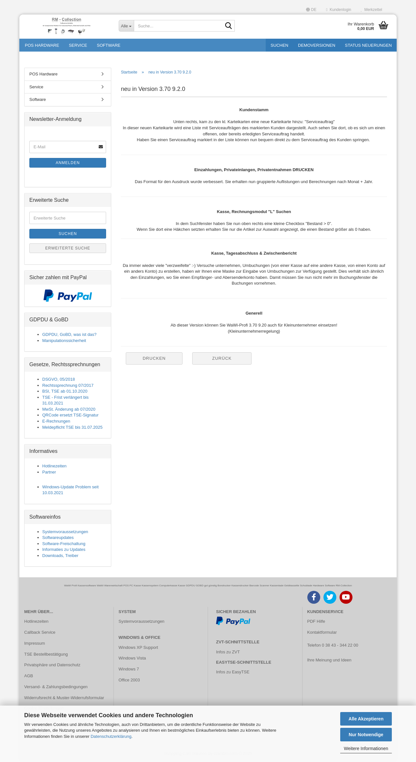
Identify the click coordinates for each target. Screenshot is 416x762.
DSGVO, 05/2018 (58, 379)
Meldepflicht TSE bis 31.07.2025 (72, 427)
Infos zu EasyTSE (232, 671)
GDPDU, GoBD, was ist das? (69, 334)
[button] (311, 9)
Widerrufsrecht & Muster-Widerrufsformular (64, 697)
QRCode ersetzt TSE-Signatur (70, 415)
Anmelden (68, 163)
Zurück (222, 358)
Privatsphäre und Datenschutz (52, 664)
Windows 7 (129, 669)
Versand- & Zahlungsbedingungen (56, 686)
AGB (28, 675)
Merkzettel (371, 9)
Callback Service (39, 632)
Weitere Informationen (366, 748)
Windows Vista (132, 658)
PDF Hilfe (316, 621)
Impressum (34, 643)
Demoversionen (316, 45)
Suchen (279, 45)
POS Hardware (42, 45)
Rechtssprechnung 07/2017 (68, 385)
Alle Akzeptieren (366, 718)
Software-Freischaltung (63, 543)
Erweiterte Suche (67, 248)
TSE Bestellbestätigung (46, 654)
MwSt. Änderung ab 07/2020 (68, 409)
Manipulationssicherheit (64, 340)
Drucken (154, 358)
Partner (49, 472)
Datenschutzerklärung (111, 736)
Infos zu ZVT (228, 652)
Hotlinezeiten (54, 466)
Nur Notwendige (366, 734)
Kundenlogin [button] (338, 9)
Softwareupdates (58, 537)
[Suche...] (126, 26)
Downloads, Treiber (60, 555)
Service (78, 45)
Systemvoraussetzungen (65, 531)
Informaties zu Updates (63, 549)
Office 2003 (129, 680)
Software (108, 45)
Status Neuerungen (368, 45)
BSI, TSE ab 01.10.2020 (64, 391)
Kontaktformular (322, 632)
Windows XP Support (138, 647)
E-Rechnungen (56, 421)
